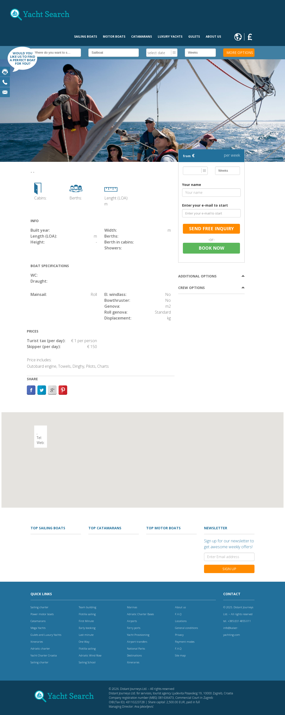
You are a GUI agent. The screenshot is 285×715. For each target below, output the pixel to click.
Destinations (134, 655)
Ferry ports (133, 628)
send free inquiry (211, 228)
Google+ (52, 390)
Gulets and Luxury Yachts (46, 635)
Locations (181, 621)
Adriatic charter (40, 648)
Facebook (31, 390)
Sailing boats (85, 36)
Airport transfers (137, 641)
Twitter (41, 390)
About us (213, 36)
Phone (5, 82)
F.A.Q (178, 614)
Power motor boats (42, 614)
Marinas (132, 607)
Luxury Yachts (170, 36)
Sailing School (87, 662)
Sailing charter (39, 607)
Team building (87, 607)
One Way (84, 641)
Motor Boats (114, 36)
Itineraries (37, 641)
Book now (211, 248)
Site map (180, 655)
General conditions (186, 628)
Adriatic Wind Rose (90, 655)
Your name (191, 184)
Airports (132, 621)
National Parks (136, 648)
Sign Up (229, 568)
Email (5, 92)
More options (239, 52)
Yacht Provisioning (138, 635)
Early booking (87, 628)
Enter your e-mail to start (205, 205)
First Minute (86, 621)
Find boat (19, 61)
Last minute (86, 635)
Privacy (179, 635)
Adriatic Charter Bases (140, 614)
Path (63, 390)
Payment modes (184, 641)
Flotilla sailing (87, 614)
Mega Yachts (38, 628)
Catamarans (141, 36)
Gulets (194, 36)
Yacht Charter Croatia (44, 655)
